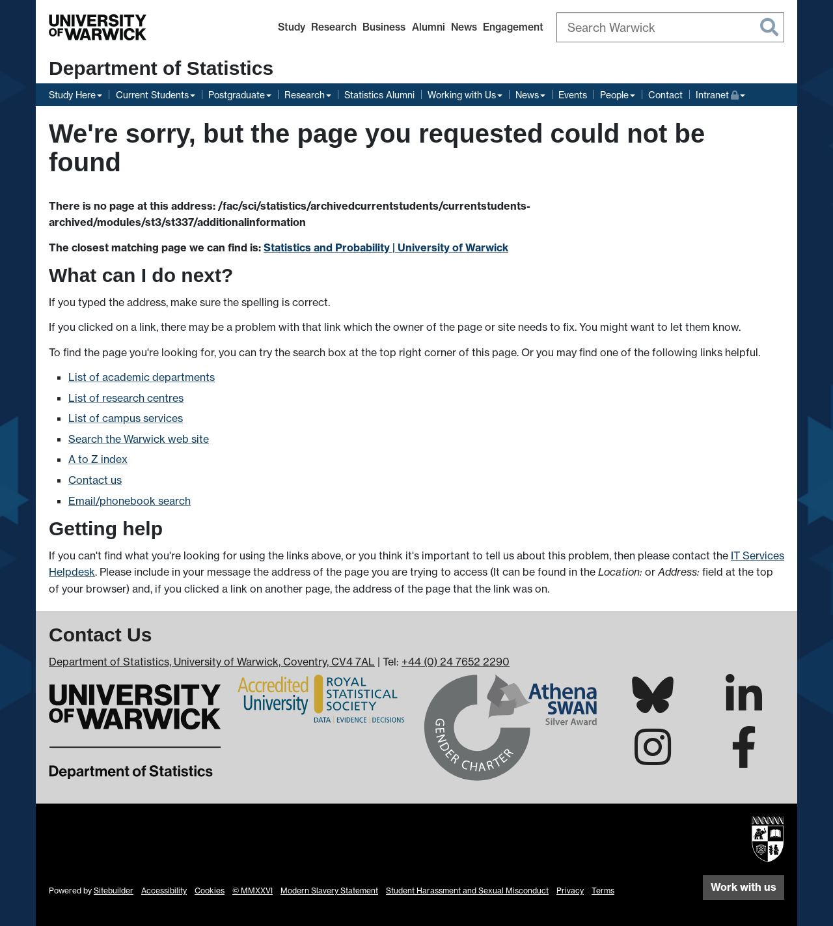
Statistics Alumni (379, 94)
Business (383, 27)
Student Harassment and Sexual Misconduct (467, 890)
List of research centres (126, 397)
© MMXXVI (252, 890)
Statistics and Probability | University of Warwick (386, 247)
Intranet (720, 93)
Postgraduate (236, 94)
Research (334, 27)
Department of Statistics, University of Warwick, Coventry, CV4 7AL (212, 661)
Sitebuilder (113, 890)
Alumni (428, 27)
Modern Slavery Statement (329, 890)
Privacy (570, 890)
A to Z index (98, 459)
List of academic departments (141, 377)
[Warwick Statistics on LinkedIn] (744, 706)
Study (291, 27)
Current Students (152, 94)
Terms (603, 890)
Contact (665, 94)
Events (572, 94)
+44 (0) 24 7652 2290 (456, 661)
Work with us (743, 886)
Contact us (95, 479)
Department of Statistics (161, 68)
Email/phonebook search (129, 500)
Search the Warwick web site (138, 438)
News (464, 27)
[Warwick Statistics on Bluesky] (653, 705)
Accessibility (164, 890)
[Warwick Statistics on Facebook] (744, 758)
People (614, 94)
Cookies (210, 890)
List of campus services (125, 418)
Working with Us (462, 94)
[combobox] (670, 27)
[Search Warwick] (670, 27)
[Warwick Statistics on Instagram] (653, 758)
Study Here (72, 94)
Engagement (513, 27)
